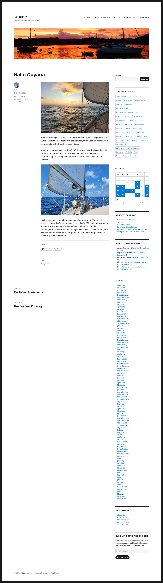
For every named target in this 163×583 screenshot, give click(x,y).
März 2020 (121, 440)
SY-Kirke (21, 17)
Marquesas (137, 128)
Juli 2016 (120, 492)
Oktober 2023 (122, 345)
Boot (115, 17)
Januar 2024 (121, 338)
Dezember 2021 (122, 392)
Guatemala (120, 120)
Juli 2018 (120, 473)
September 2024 (123, 323)
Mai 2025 (120, 304)
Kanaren (119, 124)
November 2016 (123, 487)
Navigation (131, 132)
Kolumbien (139, 124)
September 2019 (123, 454)
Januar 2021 (121, 416)
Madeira (119, 128)
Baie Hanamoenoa (123, 225)
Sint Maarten (143, 140)
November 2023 (123, 342)
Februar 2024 (122, 335)
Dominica (128, 104)
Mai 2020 (120, 435)
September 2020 (123, 425)
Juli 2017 (120, 477)
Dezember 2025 (123, 295)
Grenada (128, 116)
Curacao (119, 104)
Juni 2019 (120, 461)
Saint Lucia (120, 140)
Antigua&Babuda (134, 97)
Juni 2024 (120, 326)
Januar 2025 (121, 314)
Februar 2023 (122, 359)
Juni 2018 (120, 475)
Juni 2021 (120, 404)
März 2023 (121, 357)
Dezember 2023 (122, 340)
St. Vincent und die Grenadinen (128, 148)
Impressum (144, 17)
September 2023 (123, 347)
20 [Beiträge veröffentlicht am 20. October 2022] (132, 191)
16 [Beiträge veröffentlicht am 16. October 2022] (147, 187)
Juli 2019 (120, 458)
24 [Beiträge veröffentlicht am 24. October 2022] (118, 195)
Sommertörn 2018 (123, 524)
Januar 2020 (121, 444)
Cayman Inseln (139, 101)
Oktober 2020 (122, 423)
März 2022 (121, 385)
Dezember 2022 (123, 364)
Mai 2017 (120, 482)
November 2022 (123, 366)
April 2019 (121, 466)
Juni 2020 (120, 432)
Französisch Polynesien (124, 112)
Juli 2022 (120, 376)
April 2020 (121, 437)
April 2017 (121, 485)
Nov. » (142, 203)
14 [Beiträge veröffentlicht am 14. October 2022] (137, 187)
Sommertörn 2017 (123, 522)
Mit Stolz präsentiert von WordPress (46, 573)
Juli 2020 (120, 430)
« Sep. (122, 203)
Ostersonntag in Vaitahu (126, 220)
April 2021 (121, 409)
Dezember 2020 (123, 418)
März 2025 (121, 309)
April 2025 (121, 307)
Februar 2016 (122, 499)
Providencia (127, 136)
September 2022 (123, 371)
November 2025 (123, 297)
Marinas (127, 128)
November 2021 (122, 395)
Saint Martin (131, 140)
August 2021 (121, 402)
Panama (140, 132)
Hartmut (17, 90)
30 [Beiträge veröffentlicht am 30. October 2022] (147, 195)
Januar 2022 (121, 390)
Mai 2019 (120, 463)
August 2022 (121, 373)
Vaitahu (120, 222)
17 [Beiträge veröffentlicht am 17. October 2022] (118, 191)
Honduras (138, 120)
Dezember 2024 (123, 316)
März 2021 (121, 411)
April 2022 (121, 383)
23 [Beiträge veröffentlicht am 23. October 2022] (147, 191)
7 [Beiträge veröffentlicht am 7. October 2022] (137, 183)
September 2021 (123, 399)
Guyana (26, 99)
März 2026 (121, 288)
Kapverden (129, 124)
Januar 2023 (121, 361)
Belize (118, 101)
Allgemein (121, 515)
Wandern (134, 156)
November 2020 (123, 421)
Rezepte (138, 136)
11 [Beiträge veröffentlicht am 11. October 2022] (122, 187)
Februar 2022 (122, 387)
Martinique (120, 132)
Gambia (119, 116)
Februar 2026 (122, 290)
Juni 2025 (120, 302)
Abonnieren (122, 557)
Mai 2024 (120, 328)
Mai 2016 (120, 494)
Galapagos (140, 112)
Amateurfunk (129, 17)
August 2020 (121, 428)
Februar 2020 (122, 442)
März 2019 (121, 468)
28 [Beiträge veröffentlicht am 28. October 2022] (137, 195)
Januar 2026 (121, 293)
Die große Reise (100, 17)
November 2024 (123, 319)
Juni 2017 (120, 480)
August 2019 (121, 456)
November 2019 (123, 449)
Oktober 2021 (122, 397)
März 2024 (121, 333)
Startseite (85, 17)
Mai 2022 (120, 380)
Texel (136, 152)
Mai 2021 (120, 406)
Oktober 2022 (122, 368)
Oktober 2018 (122, 470)
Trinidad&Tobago (122, 156)
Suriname (17, 102)
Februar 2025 (122, 312)
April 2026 (121, 286)
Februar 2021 (122, 413)
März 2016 (121, 496)
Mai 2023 (120, 352)
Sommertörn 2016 (124, 520)
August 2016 (121, 489)
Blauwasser (18, 99)
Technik (129, 152)
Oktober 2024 (122, 321)
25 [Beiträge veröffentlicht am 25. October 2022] (123, 195)
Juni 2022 (120, 378)
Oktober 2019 (122, 451)
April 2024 (121, 331)
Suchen (118, 76)
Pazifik (118, 136)
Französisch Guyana (123, 108)
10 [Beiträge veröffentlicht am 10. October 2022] (118, 187)
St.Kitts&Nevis (121, 144)
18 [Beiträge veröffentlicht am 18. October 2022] (123, 191)
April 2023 (121, 354)
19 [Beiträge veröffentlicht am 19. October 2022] (127, 191)
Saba (145, 136)
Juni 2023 (120, 349)
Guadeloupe (138, 116)
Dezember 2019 (122, 447)
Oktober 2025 (122, 300)
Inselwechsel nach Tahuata (127, 227)
